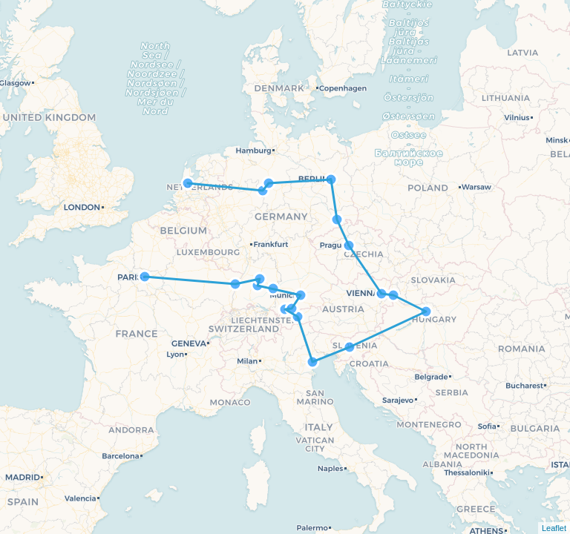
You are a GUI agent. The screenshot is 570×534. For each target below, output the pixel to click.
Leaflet (554, 528)
